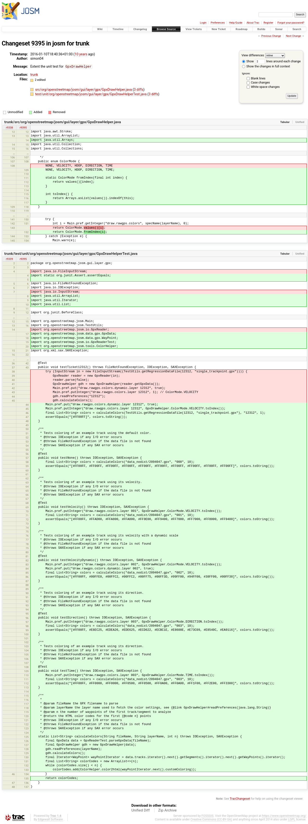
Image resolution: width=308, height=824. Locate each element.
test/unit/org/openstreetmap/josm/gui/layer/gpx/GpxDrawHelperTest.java (91, 94)
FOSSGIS (207, 816)
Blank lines (258, 78)
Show (248, 61)
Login (203, 22)
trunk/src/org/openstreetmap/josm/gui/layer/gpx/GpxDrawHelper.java (62, 122)
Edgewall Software (50, 819)
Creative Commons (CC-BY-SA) (211, 819)
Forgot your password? (290, 22)
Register (268, 22)
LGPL (291, 819)
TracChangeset (240, 798)
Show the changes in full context (266, 66)
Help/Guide (235, 22)
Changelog (140, 29)
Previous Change (271, 36)
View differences (253, 55)
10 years (81, 54)
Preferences (218, 22)
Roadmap (242, 29)
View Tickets (194, 29)
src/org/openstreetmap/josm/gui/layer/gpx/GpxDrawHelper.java (84, 89)
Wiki (100, 29)
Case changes (260, 82)
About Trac (253, 22)
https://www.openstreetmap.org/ (284, 816)
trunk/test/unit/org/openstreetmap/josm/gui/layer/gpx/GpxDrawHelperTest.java (71, 253)
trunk (82, 43)
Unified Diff (140, 810)
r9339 (9, 259)
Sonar (279, 29)
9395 (38, 43)
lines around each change (278, 61)
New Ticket (219, 29)
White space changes (265, 87)
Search (296, 29)
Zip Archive (167, 810)
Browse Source (166, 29)
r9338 (9, 127)
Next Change (293, 36)
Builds (261, 29)
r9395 (23, 127)
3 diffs (138, 89)
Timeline (117, 29)
